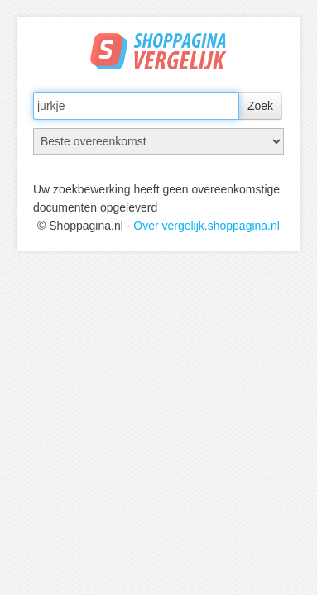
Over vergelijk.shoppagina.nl (206, 225)
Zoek (260, 105)
